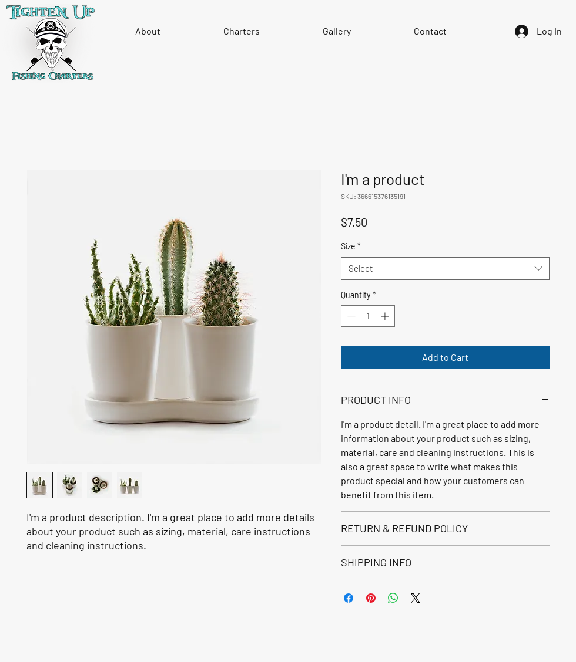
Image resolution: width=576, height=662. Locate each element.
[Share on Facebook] (348, 598)
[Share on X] (415, 598)
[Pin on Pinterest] (371, 598)
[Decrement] (350, 316)
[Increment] (386, 316)
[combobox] (445, 268)
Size (351, 246)
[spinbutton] (368, 316)
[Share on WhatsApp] (393, 598)
